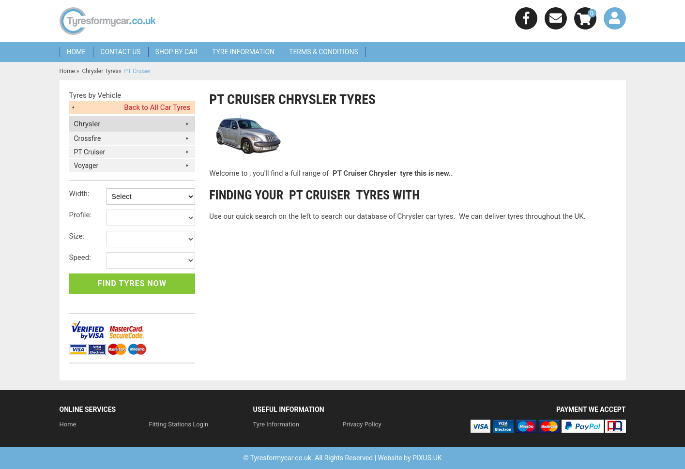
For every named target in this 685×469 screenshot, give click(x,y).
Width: (79, 193)
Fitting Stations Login (179, 424)
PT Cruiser (90, 152)
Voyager (86, 165)
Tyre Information (243, 52)
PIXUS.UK (426, 458)
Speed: (80, 257)
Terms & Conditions (323, 52)
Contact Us (120, 52)
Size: (76, 236)
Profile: (80, 215)
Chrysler (87, 124)
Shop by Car (176, 52)
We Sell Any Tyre (108, 21)
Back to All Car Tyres (157, 107)
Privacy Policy (362, 424)
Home (76, 52)
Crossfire (87, 138)
